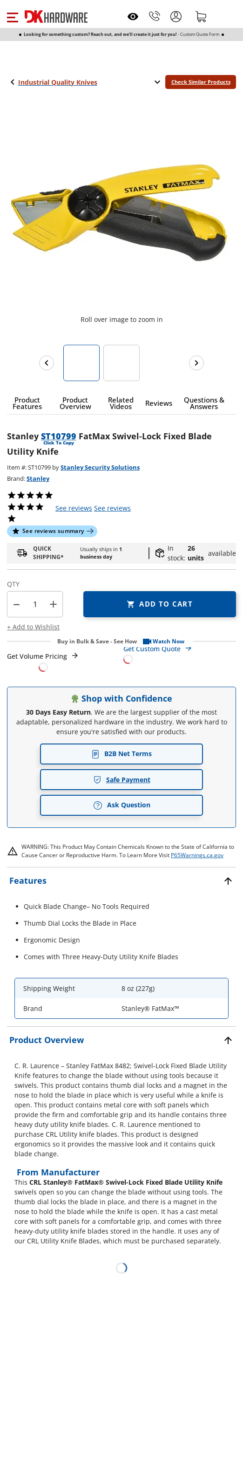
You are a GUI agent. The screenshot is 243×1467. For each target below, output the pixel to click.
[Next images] (196, 362)
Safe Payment (121, 779)
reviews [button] (112, 508)
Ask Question (121, 805)
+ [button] (53, 604)
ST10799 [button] (58, 436)
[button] (12, 16)
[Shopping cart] (201, 16)
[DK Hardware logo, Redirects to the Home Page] (56, 16)
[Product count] (35, 604)
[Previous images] (46, 362)
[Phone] (154, 16)
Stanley (38, 478)
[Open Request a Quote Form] (43, 661)
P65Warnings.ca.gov (197, 855)
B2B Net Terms (121, 753)
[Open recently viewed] (133, 16)
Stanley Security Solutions (100, 467)
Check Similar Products (200, 81)
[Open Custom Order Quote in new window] (179, 653)
